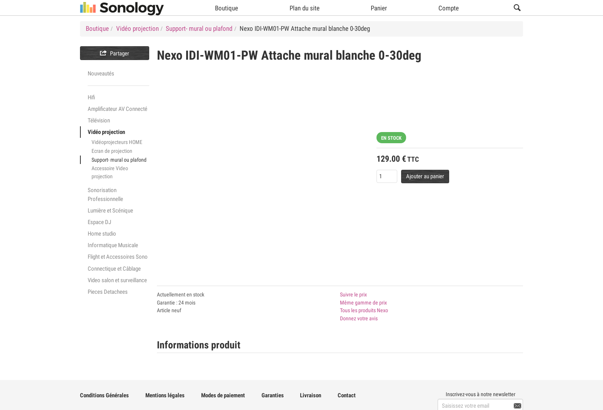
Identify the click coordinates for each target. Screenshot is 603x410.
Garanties (273, 395)
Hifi (91, 97)
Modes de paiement (223, 395)
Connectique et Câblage (114, 268)
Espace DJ (99, 222)
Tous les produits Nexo (364, 310)
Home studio (102, 233)
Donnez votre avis (359, 318)
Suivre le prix (353, 294)
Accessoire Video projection (110, 172)
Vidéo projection (106, 132)
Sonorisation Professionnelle (105, 194)
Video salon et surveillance (117, 280)
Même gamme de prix (363, 303)
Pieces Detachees (108, 291)
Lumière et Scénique (110, 210)
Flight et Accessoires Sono (118, 256)
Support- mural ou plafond (119, 160)
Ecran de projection (112, 151)
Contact (347, 395)
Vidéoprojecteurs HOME (117, 142)
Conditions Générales (104, 395)
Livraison (310, 395)
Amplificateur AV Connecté (117, 108)
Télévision (99, 120)
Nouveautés (101, 73)
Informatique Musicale (113, 245)
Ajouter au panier (425, 176)
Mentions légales (165, 395)
